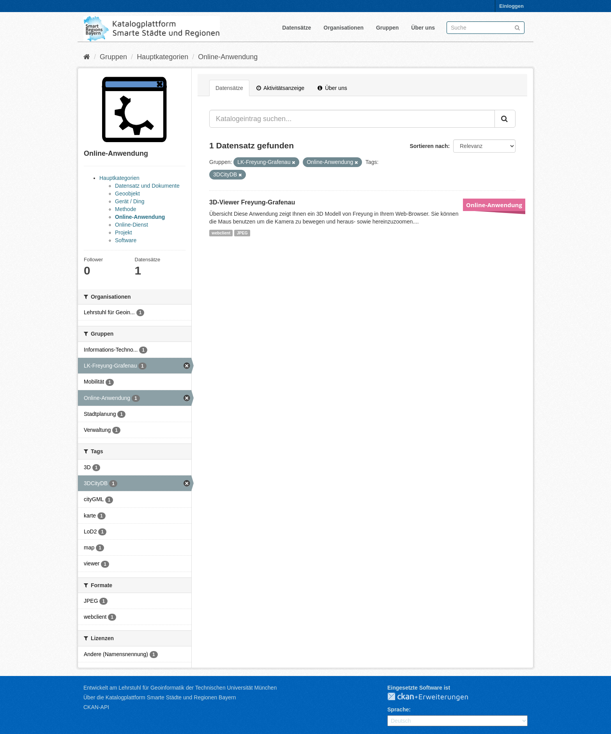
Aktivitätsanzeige (280, 88)
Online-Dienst (131, 225)
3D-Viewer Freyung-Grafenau (252, 202)
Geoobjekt (127, 193)
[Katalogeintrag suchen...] (352, 119)
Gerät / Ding (129, 201)
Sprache (398, 709)
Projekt (123, 232)
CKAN (434, 697)
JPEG (242, 233)
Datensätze (296, 28)
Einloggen (511, 6)
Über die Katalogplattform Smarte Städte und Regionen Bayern (159, 697)
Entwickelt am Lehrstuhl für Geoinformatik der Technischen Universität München (180, 688)
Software (125, 240)
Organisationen (343, 28)
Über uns (423, 28)
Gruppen (387, 28)
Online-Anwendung (228, 57)
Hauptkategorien (162, 57)
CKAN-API (96, 707)
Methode (125, 209)
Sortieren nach (429, 146)
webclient (221, 233)
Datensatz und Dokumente (147, 186)
